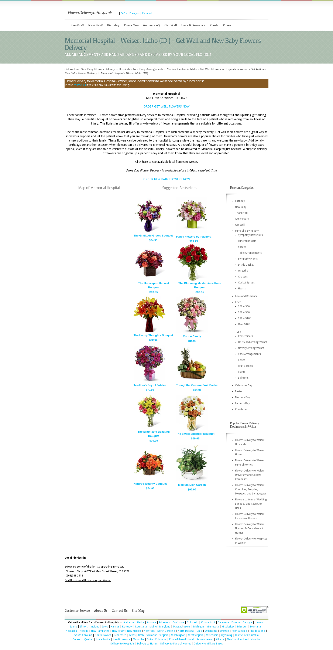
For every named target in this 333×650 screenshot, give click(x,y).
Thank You (131, 25)
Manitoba (138, 639)
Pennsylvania (239, 630)
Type (238, 331)
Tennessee (120, 635)
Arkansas (164, 622)
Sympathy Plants (248, 258)
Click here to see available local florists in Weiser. (166, 161)
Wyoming (226, 635)
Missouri (242, 626)
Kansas (115, 626)
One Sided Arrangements (252, 342)
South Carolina (83, 635)
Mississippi (228, 626)
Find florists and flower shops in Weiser (88, 580)
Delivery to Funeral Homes (175, 643)
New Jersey (118, 630)
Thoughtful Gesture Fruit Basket (197, 385)
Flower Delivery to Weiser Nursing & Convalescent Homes (249, 528)
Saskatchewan (204, 639)
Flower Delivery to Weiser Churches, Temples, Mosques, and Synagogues (251, 489)
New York (149, 630)
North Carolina (166, 630)
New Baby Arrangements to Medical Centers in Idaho (165, 69)
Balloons (243, 377)
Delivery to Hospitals (122, 643)
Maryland (164, 626)
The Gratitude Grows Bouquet (153, 235)
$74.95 (153, 240)
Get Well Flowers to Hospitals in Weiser (224, 69)
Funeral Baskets (247, 240)
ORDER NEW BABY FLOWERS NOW (166, 179)
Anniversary (151, 25)
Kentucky (127, 626)
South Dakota (103, 635)
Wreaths (243, 270)
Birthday (113, 25)
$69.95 (154, 292)
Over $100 (244, 324)
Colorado (192, 622)
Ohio (199, 630)
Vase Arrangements (249, 354)
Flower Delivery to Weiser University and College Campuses (249, 475)
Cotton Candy (192, 336)
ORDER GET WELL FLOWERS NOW (166, 106)
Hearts (242, 288)
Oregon (224, 630)
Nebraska (71, 630)
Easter (238, 391)
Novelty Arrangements (251, 348)
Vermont (152, 635)
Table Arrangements (250, 252)
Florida (235, 622)
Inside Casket (246, 264)
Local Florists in (75, 557)
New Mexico (134, 630)
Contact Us (120, 610)
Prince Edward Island (181, 639)
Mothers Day (242, 397)
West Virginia (195, 635)
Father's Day (242, 403)
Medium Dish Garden (192, 484)
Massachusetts (181, 626)
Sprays (242, 246)
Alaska (140, 622)
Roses (227, 25)
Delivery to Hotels (147, 643)
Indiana (94, 626)
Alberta (220, 639)
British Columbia (156, 639)
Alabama (128, 622)
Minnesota (213, 626)
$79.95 (193, 241)
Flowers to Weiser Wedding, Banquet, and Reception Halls (251, 504)
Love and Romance (246, 296)
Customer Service (77, 610)
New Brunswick (121, 639)
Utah (141, 635)
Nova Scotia (103, 639)
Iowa (105, 626)
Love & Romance (193, 25)
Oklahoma (211, 630)
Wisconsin (212, 635)
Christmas (241, 409)
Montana (255, 626)
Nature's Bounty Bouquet (150, 483)
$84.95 (192, 341)
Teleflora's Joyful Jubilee (150, 385)
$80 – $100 (244, 318)
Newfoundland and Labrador (244, 639)
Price (238, 302)
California (178, 622)
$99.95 (192, 489)
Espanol (147, 13)
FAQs (124, 13)
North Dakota (186, 630)
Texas (132, 635)
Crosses (243, 276)
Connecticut (208, 622)
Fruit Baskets (245, 365)
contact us (79, 85)
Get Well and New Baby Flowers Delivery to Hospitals (97, 69)
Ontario (77, 639)
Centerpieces (245, 336)
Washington (178, 635)
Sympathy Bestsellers (250, 235)
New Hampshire (100, 630)
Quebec (88, 639)
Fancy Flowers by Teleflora (193, 236)
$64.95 (197, 389)
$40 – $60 (244, 306)
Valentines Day (243, 385)
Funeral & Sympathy (247, 230)
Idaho (73, 626)
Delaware (223, 622)
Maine (153, 626)
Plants (214, 25)
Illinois (84, 626)
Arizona (151, 622)
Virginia (163, 635)
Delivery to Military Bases (208, 643)
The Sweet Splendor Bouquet (195, 433)
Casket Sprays (246, 282)
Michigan (198, 626)
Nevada (84, 630)
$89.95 (200, 292)
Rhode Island (257, 630)
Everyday (77, 25)
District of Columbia (247, 635)
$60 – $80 (244, 312)
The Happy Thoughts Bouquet (153, 335)
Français (135, 13)
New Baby (95, 25)
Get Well (170, 25)
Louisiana (141, 626)
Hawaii (259, 622)
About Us (100, 610)
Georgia (247, 622)
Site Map (138, 610)
